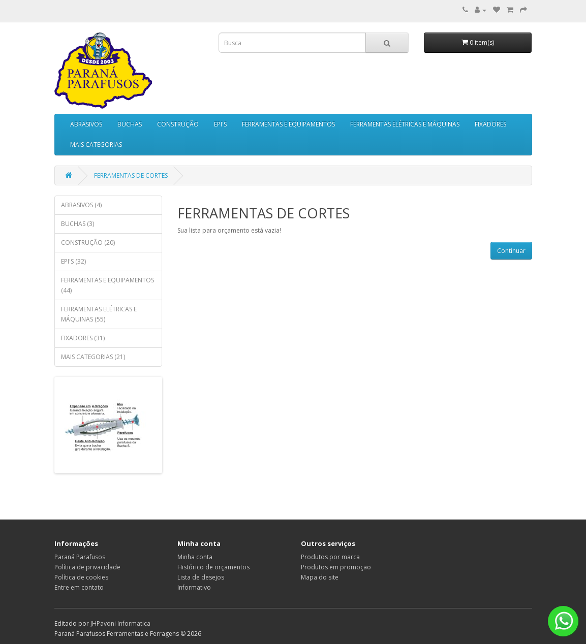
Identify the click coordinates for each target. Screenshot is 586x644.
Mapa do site (319, 577)
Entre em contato (79, 587)
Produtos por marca (330, 557)
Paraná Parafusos (79, 557)
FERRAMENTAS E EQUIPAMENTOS (288, 124)
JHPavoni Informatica (120, 623)
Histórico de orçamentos (213, 567)
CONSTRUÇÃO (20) (88, 242)
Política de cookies (81, 577)
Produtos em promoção (336, 567)
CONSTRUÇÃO (178, 124)
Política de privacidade (87, 567)
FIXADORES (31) (83, 338)
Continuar (511, 250)
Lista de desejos (200, 577)
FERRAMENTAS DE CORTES (131, 175)
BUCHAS (129, 124)
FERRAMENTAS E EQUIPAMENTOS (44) (107, 285)
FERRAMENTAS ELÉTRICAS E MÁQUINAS (404, 124)
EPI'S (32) (73, 261)
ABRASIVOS (86, 124)
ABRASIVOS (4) (81, 205)
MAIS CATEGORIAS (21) (93, 356)
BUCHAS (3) (77, 223)
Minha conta (194, 557)
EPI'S (220, 124)
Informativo (194, 587)
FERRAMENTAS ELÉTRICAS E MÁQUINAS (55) (99, 314)
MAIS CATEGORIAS (96, 144)
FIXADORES (490, 124)
